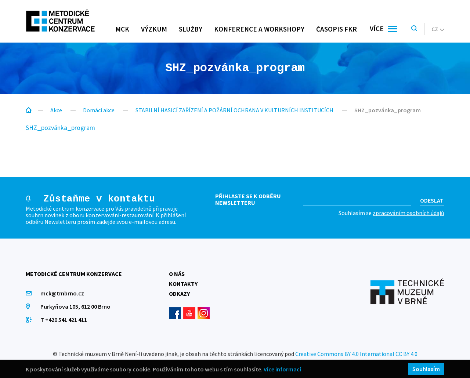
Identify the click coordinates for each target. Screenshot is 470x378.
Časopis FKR (336, 29)
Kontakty (183, 283)
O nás (177, 273)
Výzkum (154, 29)
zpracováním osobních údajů (408, 213)
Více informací (282, 369)
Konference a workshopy (259, 29)
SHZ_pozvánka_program (60, 127)
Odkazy (179, 293)
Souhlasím (426, 368)
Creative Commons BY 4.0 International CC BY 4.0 (356, 353)
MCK (122, 29)
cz (437, 29)
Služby (190, 29)
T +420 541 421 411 (63, 319)
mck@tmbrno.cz (62, 293)
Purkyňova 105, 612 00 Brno (75, 306)
